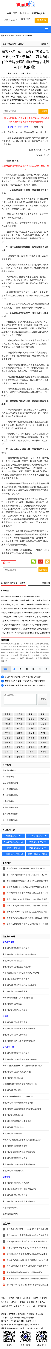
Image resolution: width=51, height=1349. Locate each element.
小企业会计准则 (9, 770)
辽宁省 (43, 728)
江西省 (7, 733)
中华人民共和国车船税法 (13, 1115)
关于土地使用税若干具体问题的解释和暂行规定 (23, 1066)
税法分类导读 (13, 848)
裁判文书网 (31, 1306)
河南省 (31, 728)
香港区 (43, 747)
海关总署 (4, 1302)
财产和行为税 (8, 1047)
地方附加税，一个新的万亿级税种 (18, 36)
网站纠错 (39, 1314)
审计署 (22, 1302)
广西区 (43, 733)
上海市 (19, 714)
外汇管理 (30, 1302)
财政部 (11, 1298)
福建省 (31, 747)
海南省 (31, 738)
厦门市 (31, 757)
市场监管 (43, 1298)
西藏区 (19, 724)
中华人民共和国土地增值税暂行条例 (18, 1103)
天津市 (43, 714)
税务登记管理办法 (10, 1208)
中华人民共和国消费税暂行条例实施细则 (20, 985)
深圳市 (43, 757)
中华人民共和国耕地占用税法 (15, 1146)
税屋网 (3, 1314)
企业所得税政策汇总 (37, 836)
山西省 (21, 44)
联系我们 (30, 1314)
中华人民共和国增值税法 (13, 961)
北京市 (7, 714)
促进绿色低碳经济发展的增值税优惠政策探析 (21, 596)
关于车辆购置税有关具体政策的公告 (18, 998)
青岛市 (7, 757)
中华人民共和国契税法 (12, 1134)
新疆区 (19, 747)
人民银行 (14, 1302)
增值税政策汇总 (13, 836)
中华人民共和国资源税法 (13, 1090)
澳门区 (19, 752)
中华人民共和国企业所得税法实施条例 (19, 1029)
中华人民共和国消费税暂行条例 (16, 979)
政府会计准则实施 (10, 820)
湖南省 (19, 733)
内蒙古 (31, 743)
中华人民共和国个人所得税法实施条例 (19, 1041)
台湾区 (7, 752)
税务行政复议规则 (10, 1214)
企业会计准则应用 (10, 783)
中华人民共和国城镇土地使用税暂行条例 (20, 1059)
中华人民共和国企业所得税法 (15, 1022)
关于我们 (12, 1314)
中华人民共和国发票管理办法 (15, 1195)
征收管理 (6, 1177)
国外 (31, 752)
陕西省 (19, 738)
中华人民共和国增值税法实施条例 (17, 967)
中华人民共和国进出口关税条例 (16, 1010)
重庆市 (31, 714)
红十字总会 (40, 1302)
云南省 (7, 738)
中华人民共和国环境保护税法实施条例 (19, 1164)
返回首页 (45, 44)
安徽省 (31, 719)
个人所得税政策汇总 (13, 842)
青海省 (7, 747)
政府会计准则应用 (10, 808)
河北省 (7, 719)
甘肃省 (19, 743)
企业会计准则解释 (10, 789)
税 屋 (15, 74)
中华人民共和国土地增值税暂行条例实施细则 (22, 1109)
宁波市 (19, 757)
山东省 (7, 728)
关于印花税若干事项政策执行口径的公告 (20, 1084)
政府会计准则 (8, 801)
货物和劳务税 (8, 942)
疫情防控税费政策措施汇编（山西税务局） (25, 1272)
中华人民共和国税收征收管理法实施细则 (20, 1189)
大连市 (43, 752)
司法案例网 (42, 1306)
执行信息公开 (6, 1306)
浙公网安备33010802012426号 (12, 1328)
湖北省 (7, 724)
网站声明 (21, 1314)
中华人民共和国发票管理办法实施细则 (19, 1201)
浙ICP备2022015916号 (35, 1328)
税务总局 (26, 1298)
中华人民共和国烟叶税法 (13, 1127)
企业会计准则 (8, 777)
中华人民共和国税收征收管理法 (16, 1183)
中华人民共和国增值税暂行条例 (16, 948)
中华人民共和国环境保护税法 (15, 1158)
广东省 (19, 719)
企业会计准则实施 (10, 795)
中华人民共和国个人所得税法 (15, 1035)
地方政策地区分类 (37, 848)
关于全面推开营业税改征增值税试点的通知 (21, 973)
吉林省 (43, 719)
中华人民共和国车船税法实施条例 (17, 1121)
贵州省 (43, 738)
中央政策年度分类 (37, 842)
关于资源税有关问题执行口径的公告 (18, 1097)
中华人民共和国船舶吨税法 (14, 1171)
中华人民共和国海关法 (12, 1004)
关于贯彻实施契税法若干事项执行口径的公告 (22, 1140)
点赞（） (11, 563)
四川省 (19, 728)
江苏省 (43, 724)
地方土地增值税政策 (37, 854)
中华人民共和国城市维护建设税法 (17, 1072)
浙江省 (31, 724)
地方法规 (12, 44)
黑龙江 (31, 733)
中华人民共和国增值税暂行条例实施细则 (20, 954)
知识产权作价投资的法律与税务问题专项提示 (23, 677)
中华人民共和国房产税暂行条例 (16, 1053)
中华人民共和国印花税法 (13, 1078)
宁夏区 (7, 743)
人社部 (35, 1298)
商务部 (18, 1298)
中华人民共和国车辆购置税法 (15, 992)
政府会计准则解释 (10, 814)
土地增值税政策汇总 (13, 854)
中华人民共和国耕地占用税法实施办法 (19, 1152)
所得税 (5, 1016)
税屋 (4, 44)
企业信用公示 (19, 1306)
